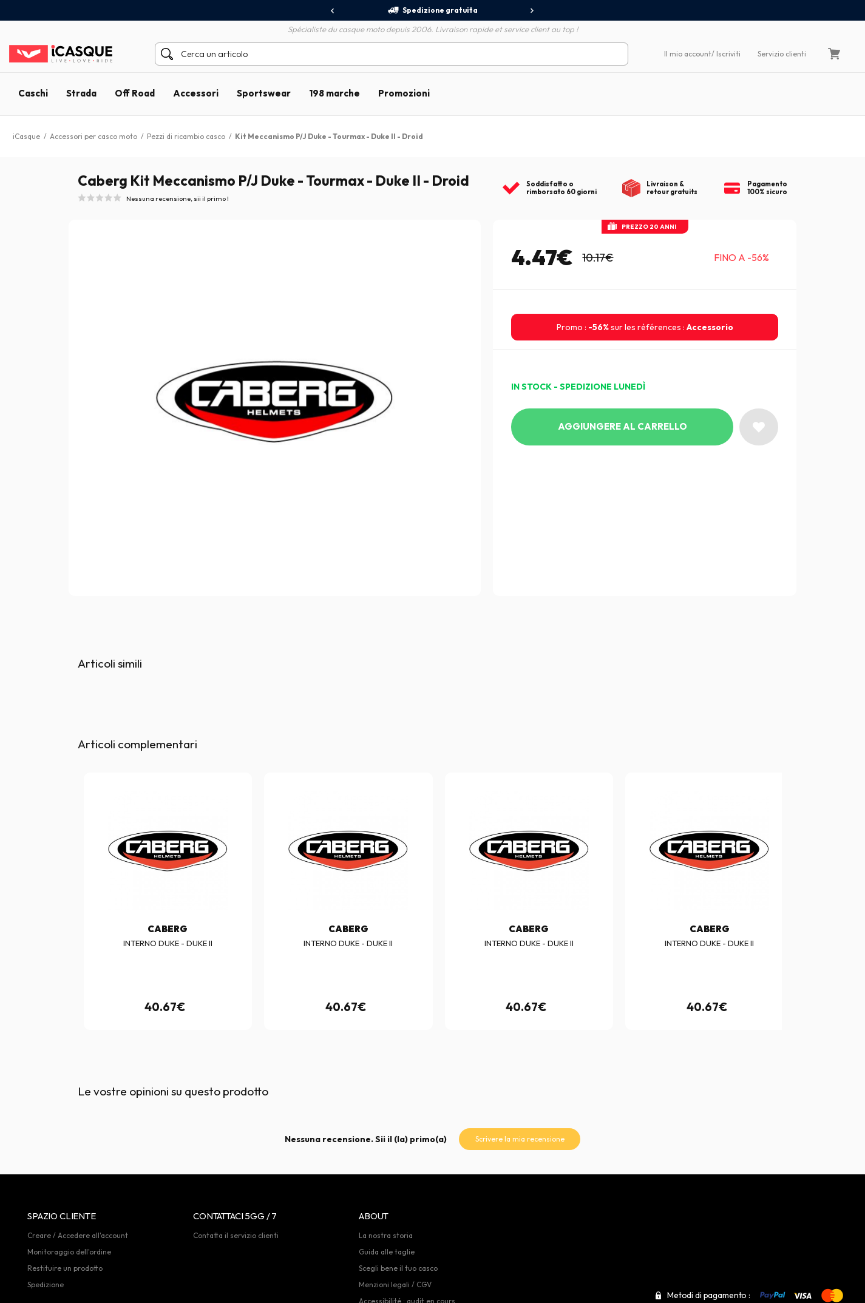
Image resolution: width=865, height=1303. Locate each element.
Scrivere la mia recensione (520, 1138)
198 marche (334, 93)
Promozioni (404, 93)
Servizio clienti (782, 53)
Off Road (135, 93)
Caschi (33, 93)
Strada (81, 93)
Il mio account (687, 53)
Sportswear (264, 93)
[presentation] (333, 10)
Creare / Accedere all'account (77, 1235)
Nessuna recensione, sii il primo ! (177, 198)
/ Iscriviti (726, 53)
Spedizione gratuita (432, 10)
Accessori (196, 93)
